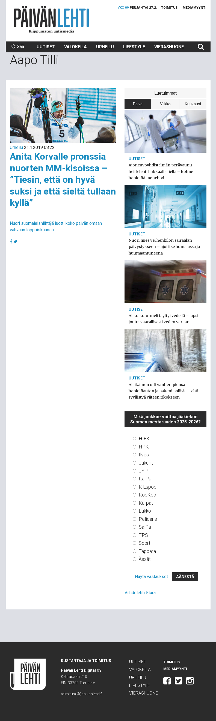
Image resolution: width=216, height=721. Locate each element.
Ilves (144, 454)
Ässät (145, 559)
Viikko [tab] (165, 103)
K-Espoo (147, 487)
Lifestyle (134, 46)
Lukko (145, 511)
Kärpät (146, 503)
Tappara (147, 551)
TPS (143, 535)
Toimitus (169, 8)
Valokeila (75, 46)
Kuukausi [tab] (193, 103)
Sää (17, 46)
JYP (143, 471)
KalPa (145, 478)
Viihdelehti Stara (140, 592)
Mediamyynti (194, 8)
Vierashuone (169, 46)
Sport (144, 543)
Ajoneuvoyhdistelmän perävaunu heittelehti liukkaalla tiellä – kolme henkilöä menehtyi (161, 171)
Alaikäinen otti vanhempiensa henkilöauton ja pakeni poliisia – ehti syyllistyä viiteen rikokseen (163, 391)
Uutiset (46, 46)
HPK (144, 447)
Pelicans (148, 519)
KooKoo (147, 495)
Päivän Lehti (51, 19)
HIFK (144, 438)
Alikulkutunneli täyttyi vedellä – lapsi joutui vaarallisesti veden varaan (163, 318)
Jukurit (146, 463)
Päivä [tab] (138, 103)
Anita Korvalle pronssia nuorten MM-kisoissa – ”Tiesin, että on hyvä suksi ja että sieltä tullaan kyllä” (63, 179)
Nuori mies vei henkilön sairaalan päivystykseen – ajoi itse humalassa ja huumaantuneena (164, 246)
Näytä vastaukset (151, 576)
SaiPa (145, 527)
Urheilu (105, 46)
